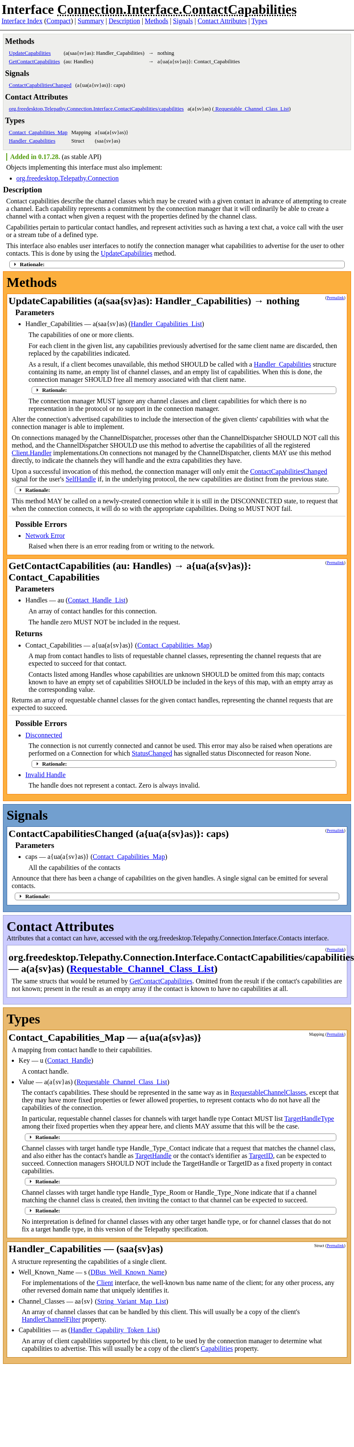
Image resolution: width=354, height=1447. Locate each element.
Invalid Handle (45, 774)
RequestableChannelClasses (268, 1092)
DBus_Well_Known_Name (127, 1272)
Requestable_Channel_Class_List (251, 108)
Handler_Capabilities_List (166, 323)
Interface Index (22, 20)
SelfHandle (81, 479)
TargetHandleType (309, 1118)
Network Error (45, 535)
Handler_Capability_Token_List (113, 1330)
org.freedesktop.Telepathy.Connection (67, 178)
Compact (58, 20)
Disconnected (43, 735)
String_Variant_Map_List (131, 1301)
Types (259, 20)
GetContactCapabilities (34, 61)
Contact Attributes (222, 20)
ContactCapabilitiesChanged (40, 85)
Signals (183, 20)
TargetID (261, 1155)
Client (104, 1282)
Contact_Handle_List (96, 600)
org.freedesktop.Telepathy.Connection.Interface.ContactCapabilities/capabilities (96, 108)
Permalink (335, 297)
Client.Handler (32, 452)
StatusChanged (152, 753)
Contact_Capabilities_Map (38, 132)
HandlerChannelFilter (51, 1319)
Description (124, 20)
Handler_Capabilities (32, 141)
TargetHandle (153, 1155)
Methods (156, 20)
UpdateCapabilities (30, 53)
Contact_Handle (69, 1060)
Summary (91, 20)
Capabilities (217, 1348)
